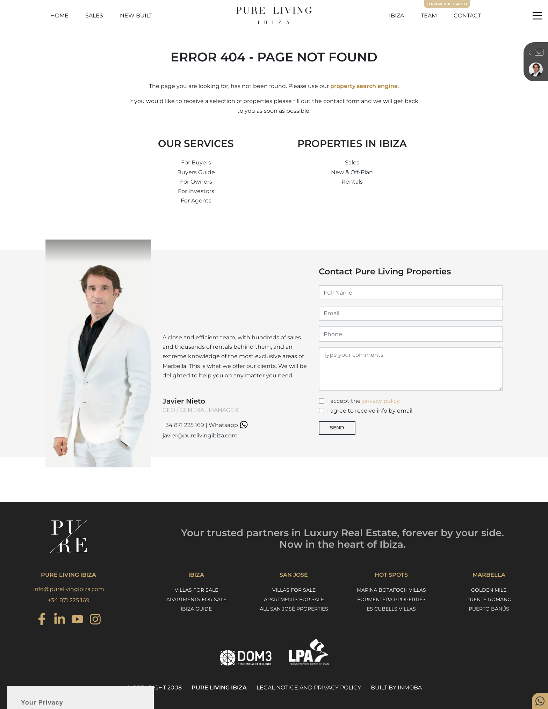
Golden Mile (488, 590)
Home (59, 15)
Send (337, 427)
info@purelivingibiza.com (68, 589)
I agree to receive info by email (369, 410)
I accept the (363, 401)
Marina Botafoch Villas (391, 590)
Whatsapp (229, 425)
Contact (467, 15)
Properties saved (447, 4)
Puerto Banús (489, 609)
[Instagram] (42, 620)
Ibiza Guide (196, 609)
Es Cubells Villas (391, 609)
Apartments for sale (196, 599)
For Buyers (196, 162)
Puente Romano (489, 599)
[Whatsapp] (540, 701)
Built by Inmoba (396, 687)
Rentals (352, 181)
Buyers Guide (196, 172)
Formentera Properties (391, 599)
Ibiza (396, 15)
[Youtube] (77, 620)
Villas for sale (196, 590)
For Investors (196, 191)
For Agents (196, 200)
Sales (94, 15)
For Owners (196, 181)
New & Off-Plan (352, 172)
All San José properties (294, 609)
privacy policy (381, 401)
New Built (136, 15)
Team (429, 15)
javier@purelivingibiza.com (200, 435)
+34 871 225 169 (183, 425)
